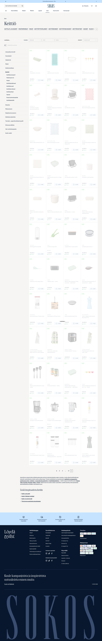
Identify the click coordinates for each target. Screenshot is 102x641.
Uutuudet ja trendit (10, 52)
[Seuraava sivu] (71, 471)
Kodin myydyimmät (27, 498)
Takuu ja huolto (33, 540)
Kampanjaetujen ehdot (35, 546)
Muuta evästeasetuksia (35, 554)
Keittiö (7, 72)
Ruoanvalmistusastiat (12, 97)
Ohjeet (31, 532)
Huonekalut (8, 56)
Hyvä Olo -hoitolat (65, 558)
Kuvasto (47, 546)
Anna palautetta (65, 538)
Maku (34, 482)
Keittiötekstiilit (10, 100)
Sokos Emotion (64, 555)
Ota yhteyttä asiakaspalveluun (68, 535)
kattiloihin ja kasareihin (71, 479)
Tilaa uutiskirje (9, 584)
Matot (6, 64)
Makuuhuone (8, 109)
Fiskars (78, 480)
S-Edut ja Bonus (65, 563)
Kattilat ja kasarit (10, 29)
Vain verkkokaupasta (10, 129)
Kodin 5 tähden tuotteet (28, 496)
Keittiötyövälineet (40, 29)
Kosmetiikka (14, 10)
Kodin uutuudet (26, 493)
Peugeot (30, 482)
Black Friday (48, 543)
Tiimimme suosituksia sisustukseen (31, 501)
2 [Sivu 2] (59, 470)
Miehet (32, 10)
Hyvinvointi (56, 10)
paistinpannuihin (24, 480)
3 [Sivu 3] (62, 470)
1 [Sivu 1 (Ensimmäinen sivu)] (56, 470)
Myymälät (63, 552)
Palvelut (63, 560)
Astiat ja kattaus (9, 68)
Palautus (32, 535)
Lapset (40, 10)
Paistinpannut (23, 29)
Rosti (38, 482)
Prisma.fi (64, 544)
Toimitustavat (83, 538)
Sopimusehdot (33, 548)
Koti (47, 10)
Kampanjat (66, 10)
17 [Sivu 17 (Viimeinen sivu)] (68, 470)
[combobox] (14, 6)
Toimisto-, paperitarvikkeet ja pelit (14, 121)
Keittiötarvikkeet (65, 29)
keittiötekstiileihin (54, 480)
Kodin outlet (8, 133)
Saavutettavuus (33, 543)
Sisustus (7, 105)
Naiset (24, 10)
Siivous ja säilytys (9, 125)
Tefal (21, 482)
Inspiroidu (48, 535)
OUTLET (47, 540)
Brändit (47, 538)
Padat (31, 29)
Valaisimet (8, 60)
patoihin (32, 480)
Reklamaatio (32, 538)
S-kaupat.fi (64, 546)
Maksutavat (83, 555)
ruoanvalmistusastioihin (41, 480)
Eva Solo (25, 482)
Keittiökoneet (53, 29)
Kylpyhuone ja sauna (10, 113)
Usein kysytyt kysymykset (67, 532)
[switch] (10, 45)
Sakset (85, 29)
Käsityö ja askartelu (10, 117)
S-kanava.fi (64, 541)
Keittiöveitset (77, 29)
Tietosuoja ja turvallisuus (35, 551)
